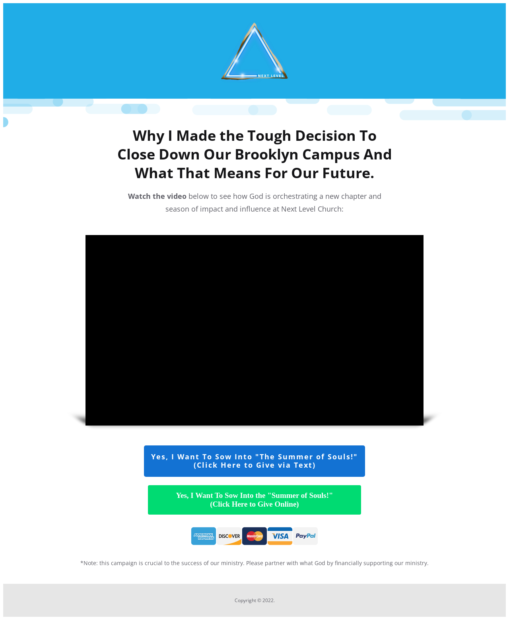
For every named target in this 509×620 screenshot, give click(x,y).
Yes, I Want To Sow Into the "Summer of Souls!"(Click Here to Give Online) (254, 499)
